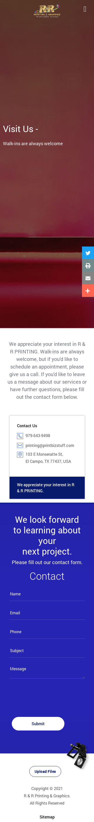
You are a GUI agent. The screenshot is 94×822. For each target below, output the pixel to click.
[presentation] (48, 698)
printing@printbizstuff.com (50, 445)
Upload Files (45, 771)
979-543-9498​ (38, 435)
